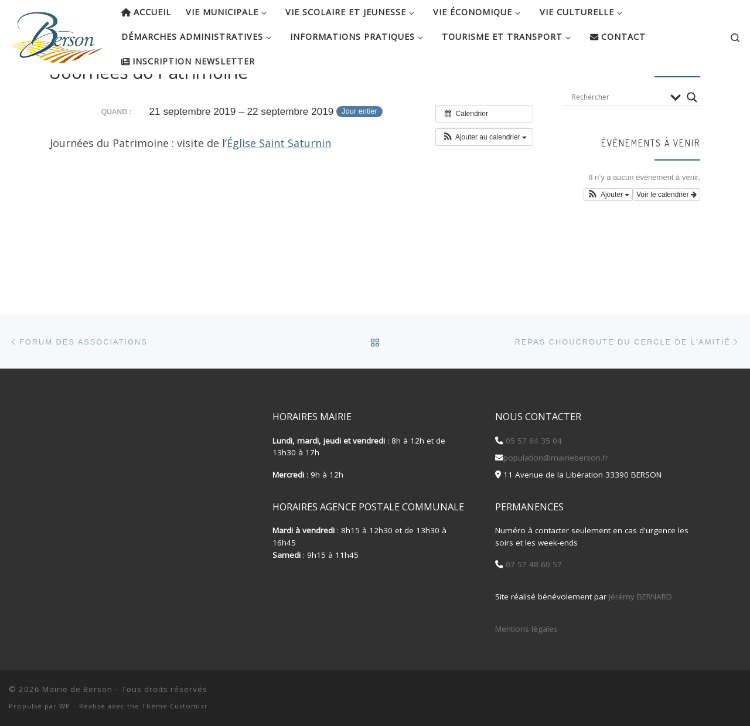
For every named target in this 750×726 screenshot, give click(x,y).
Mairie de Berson (77, 689)
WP (64, 705)
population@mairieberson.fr (555, 457)
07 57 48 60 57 (532, 564)
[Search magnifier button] (692, 135)
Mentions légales (526, 628)
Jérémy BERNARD (640, 596)
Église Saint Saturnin (279, 180)
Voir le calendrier (666, 233)
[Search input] (618, 135)
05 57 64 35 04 (532, 440)
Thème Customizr (175, 705)
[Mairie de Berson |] (56, 34)
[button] (484, 174)
